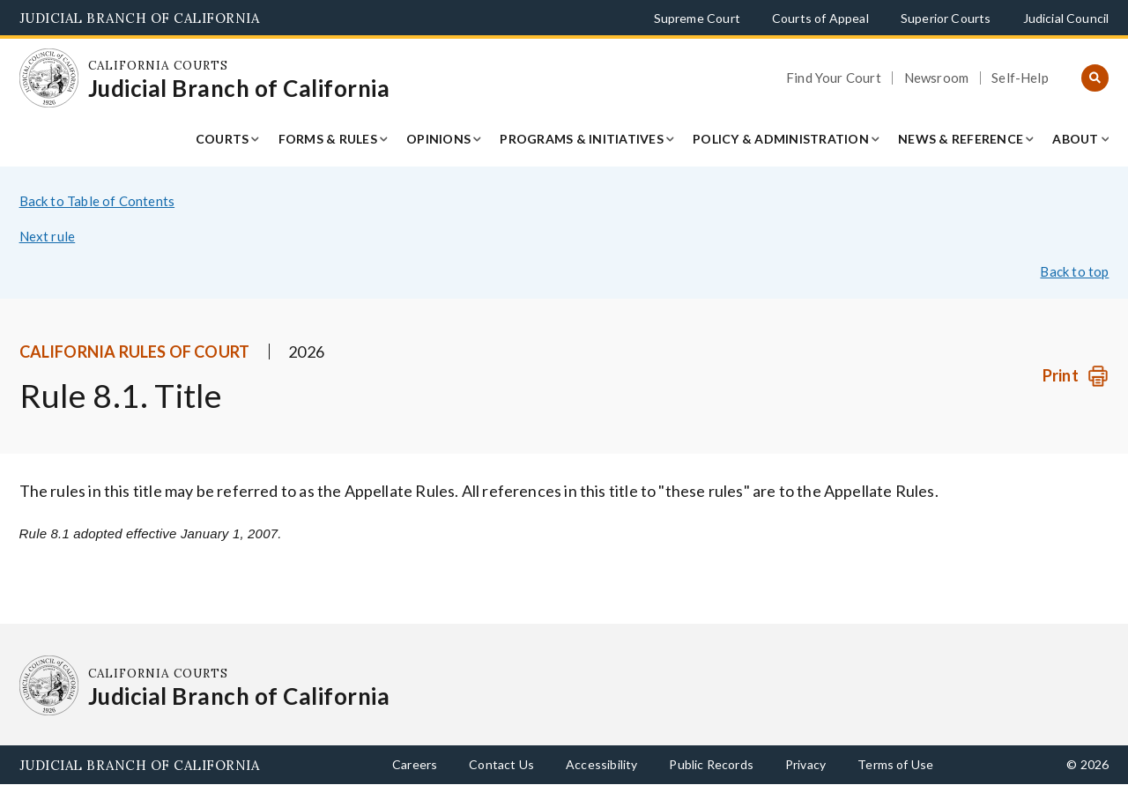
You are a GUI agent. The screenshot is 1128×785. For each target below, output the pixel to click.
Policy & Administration (781, 138)
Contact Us (501, 764)
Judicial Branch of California (139, 18)
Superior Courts (946, 18)
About (1075, 138)
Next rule (47, 236)
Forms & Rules (327, 138)
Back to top (1074, 271)
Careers (414, 764)
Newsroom (936, 78)
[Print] (1076, 375)
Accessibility (601, 764)
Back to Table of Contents (97, 201)
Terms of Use (895, 764)
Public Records (711, 764)
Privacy (805, 764)
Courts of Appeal (820, 18)
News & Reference (960, 138)
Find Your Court (833, 78)
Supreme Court (697, 18)
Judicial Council (1066, 18)
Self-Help (1020, 78)
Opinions (438, 138)
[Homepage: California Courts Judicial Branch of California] (49, 78)
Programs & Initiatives (582, 138)
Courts (222, 138)
